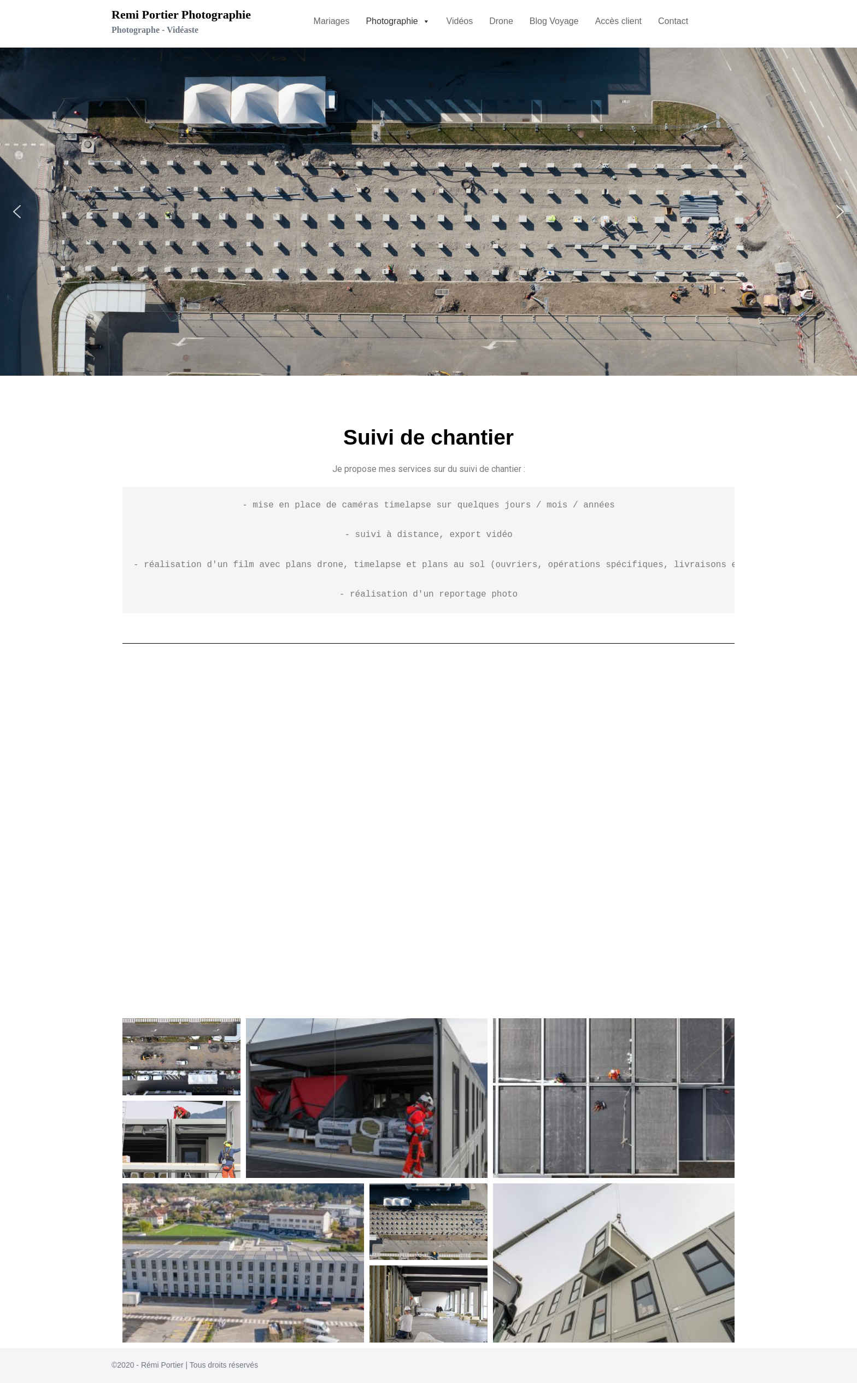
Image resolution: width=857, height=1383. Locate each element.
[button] (397, 21)
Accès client (618, 21)
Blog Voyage (554, 21)
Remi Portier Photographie (181, 14)
